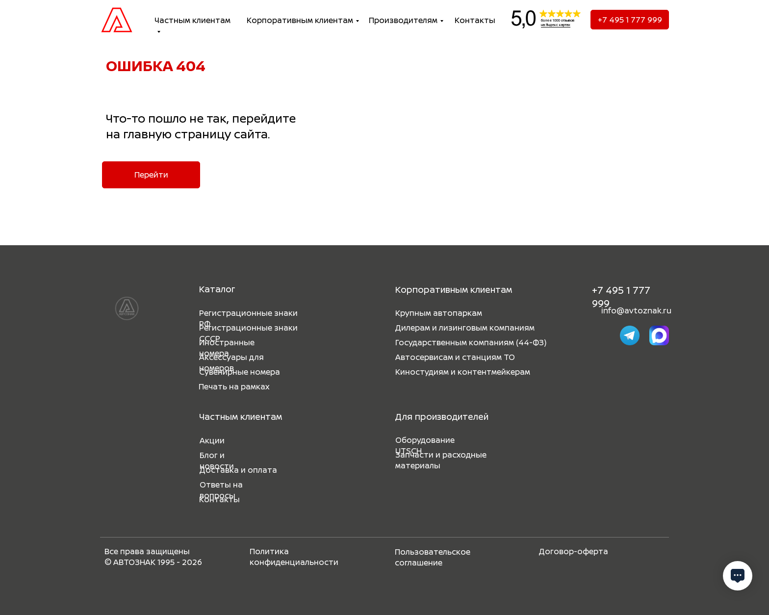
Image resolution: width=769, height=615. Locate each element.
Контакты (475, 20)
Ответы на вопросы (221, 490)
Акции (212, 440)
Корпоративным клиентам (300, 20)
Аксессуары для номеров (231, 362)
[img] (116, 19)
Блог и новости (217, 460)
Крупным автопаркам (438, 313)
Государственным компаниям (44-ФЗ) (470, 342)
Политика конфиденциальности (294, 556)
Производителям (403, 20)
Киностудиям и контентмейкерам (462, 371)
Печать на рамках (234, 386)
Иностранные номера (227, 348)
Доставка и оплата (238, 469)
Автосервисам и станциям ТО (455, 357)
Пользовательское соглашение (432, 557)
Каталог (217, 289)
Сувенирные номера (239, 371)
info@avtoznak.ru (636, 310)
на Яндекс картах (555, 25)
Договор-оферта (573, 551)
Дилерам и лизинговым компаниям (465, 327)
